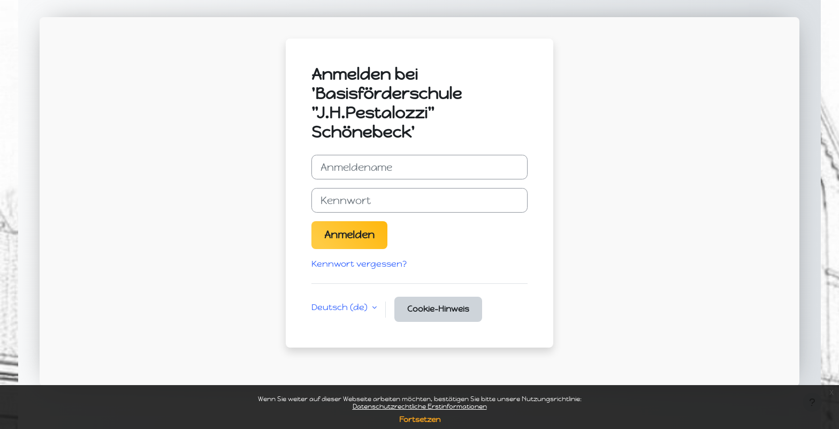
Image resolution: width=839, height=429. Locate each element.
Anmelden (349, 235)
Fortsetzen (419, 419)
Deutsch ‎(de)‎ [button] (340, 307)
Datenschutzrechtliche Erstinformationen (420, 406)
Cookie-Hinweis (438, 309)
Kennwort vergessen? (359, 264)
